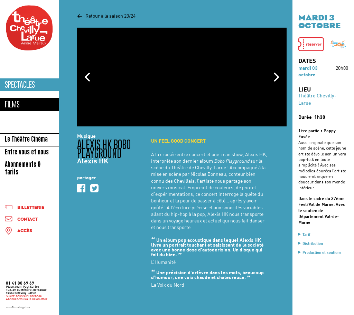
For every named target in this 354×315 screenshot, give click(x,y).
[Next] (275, 77)
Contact (27, 219)
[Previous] (88, 77)
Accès (24, 231)
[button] (311, 44)
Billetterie (30, 208)
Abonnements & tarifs (23, 169)
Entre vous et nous (27, 152)
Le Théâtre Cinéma (26, 139)
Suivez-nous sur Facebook (24, 296)
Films (12, 104)
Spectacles (20, 85)
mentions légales (18, 307)
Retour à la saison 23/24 (106, 16)
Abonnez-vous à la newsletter (26, 299)
